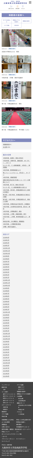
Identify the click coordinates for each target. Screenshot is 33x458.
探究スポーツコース (8, 402)
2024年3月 (6, 304)
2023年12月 (6, 312)
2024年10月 (6, 285)
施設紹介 (4, 412)
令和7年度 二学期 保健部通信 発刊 (14, 214)
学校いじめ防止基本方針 (23, 420)
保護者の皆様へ (26, 21)
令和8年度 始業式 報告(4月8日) (13, 158)
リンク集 (18, 434)
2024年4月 (6, 301)
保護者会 (4, 424)
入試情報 (19, 396)
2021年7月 (6, 368)
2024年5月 (6, 299)
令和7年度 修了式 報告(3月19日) (13, 185)
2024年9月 (6, 288)
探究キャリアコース (8, 398)
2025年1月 (6, 277)
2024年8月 (6, 291)
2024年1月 (6, 309)
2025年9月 (6, 256)
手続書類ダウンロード (22, 427)
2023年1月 (6, 331)
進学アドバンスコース (9, 394)
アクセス (19, 412)
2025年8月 (6, 259)
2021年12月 (6, 360)
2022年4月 (6, 349)
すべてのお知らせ (6, 21)
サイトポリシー (20, 439)
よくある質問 (6, 422)
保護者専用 (6, 144)
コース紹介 (5, 392)
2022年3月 (6, 352)
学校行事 (16, 25)
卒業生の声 (21, 409)
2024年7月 (6, 293)
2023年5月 (6, 320)
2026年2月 (6, 243)
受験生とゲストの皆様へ (16, 21)
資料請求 (18, 424)
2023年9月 (6, 315)
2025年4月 (6, 269)
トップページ (6, 385)
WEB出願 (20, 398)
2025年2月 (6, 275)
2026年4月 (6, 237)
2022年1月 (6, 357)
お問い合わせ (6, 427)
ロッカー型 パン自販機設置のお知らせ (15, 187)
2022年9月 (6, 341)
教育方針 (4, 387)
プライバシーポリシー (8, 439)
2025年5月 (6, 267)
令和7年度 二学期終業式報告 (12, 224)
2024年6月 (6, 296)
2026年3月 (6, 240)
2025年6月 (6, 264)
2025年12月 (6, 248)
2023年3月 (6, 325)
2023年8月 (6, 317)
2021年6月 (6, 371)
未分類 (5, 147)
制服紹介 (5, 409)
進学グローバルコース (9, 396)
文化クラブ (21, 389)
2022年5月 (6, 347)
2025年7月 (6, 261)
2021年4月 (6, 376)
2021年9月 (6, 365)
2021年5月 (6, 373)
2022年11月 (6, 336)
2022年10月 (6, 339)
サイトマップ (6, 441)
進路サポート (21, 403)
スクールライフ (6, 405)
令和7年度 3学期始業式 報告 (12, 211)
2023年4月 (6, 323)
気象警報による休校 (8, 420)
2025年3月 (6, 272)
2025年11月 (6, 251)
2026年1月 (6, 245)
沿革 (4, 389)
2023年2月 (6, 328)
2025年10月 (6, 253)
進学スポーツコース (8, 400)
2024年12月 (6, 280)
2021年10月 (6, 363)
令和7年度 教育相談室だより (12, 170)
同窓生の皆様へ (20, 422)
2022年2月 (6, 355)
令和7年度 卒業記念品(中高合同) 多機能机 (16, 204)
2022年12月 (6, 333)
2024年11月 (6, 283)
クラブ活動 (6, 25)
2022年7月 (6, 344)
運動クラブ (21, 387)
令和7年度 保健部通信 (10, 177)
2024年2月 (6, 307)
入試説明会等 (22, 401)
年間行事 (5, 407)
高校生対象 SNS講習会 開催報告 (13, 221)
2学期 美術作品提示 (10, 227)
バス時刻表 (21, 414)
